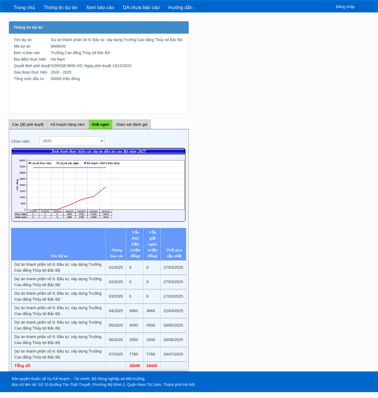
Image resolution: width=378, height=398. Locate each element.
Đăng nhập (345, 6)
